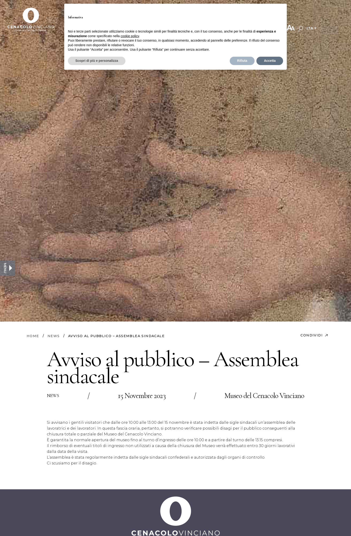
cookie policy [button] (130, 36)
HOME (33, 336)
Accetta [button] (270, 60)
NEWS (54, 336)
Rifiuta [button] (242, 60)
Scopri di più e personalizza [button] (96, 60)
